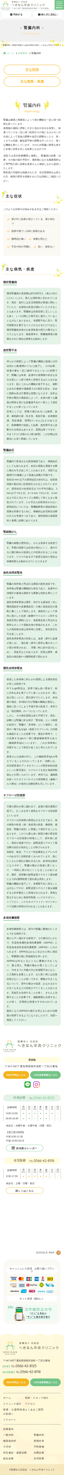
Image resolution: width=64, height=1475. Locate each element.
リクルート (9, 1419)
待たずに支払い (48, 14)
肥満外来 (39, 1440)
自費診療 (39, 1452)
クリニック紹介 (12, 1403)
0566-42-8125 (43, 1098)
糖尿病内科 (9, 1440)
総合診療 (8, 1458)
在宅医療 (39, 1458)
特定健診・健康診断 (15, 1452)
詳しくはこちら (25, 1190)
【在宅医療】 (21, 1372)
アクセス (30, 1403)
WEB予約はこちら (16, 1075)
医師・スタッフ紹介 (37, 1397)
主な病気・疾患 (32, 81)
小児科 (7, 1446)
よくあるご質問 (34, 1409)
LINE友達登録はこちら (46, 1075)
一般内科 (8, 1434)
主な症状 (32, 70)
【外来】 (19, 1366)
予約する (16, 14)
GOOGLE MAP (45, 1252)
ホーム (7, 1397)
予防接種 (39, 1446)
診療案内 (8, 1429)
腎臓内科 (39, 1434)
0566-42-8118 (44, 1161)
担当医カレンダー (26, 1148)
